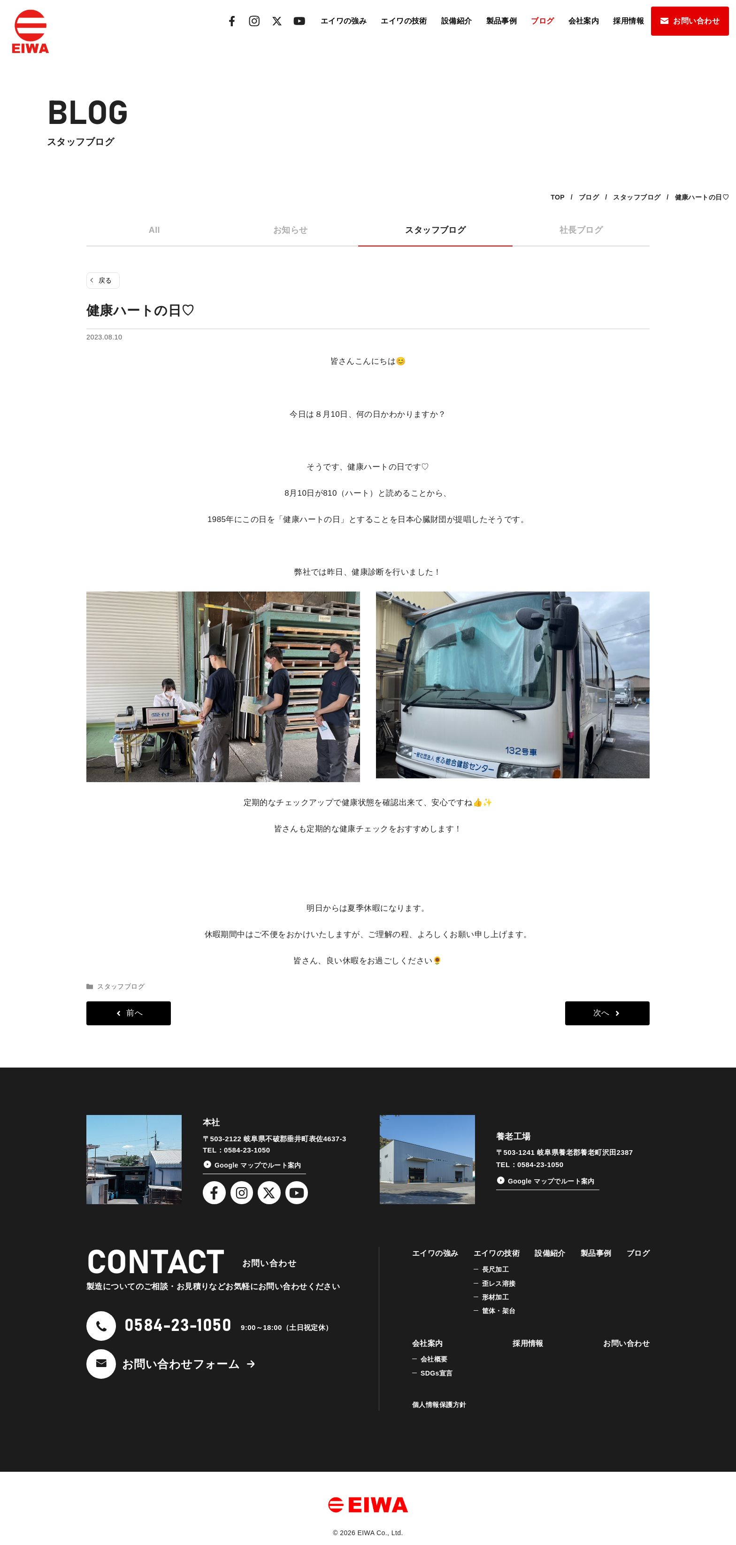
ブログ (542, 21)
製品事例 (501, 21)
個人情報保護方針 (439, 1404)
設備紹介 (456, 21)
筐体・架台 (499, 1310)
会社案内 (583, 21)
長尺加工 (495, 1269)
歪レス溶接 (499, 1283)
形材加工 (495, 1297)
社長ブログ (581, 230)
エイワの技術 (404, 21)
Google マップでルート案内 (258, 1165)
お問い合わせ (696, 21)
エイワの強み (344, 21)
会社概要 (434, 1359)
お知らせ (290, 230)
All (154, 230)
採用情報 (628, 21)
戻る (105, 280)
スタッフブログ (435, 230)
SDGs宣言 (437, 1373)
